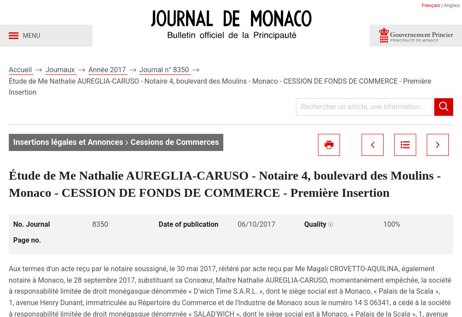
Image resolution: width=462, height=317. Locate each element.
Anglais (452, 5)
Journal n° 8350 (165, 70)
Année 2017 (108, 70)
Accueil (21, 70)
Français (431, 5)
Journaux (60, 70)
